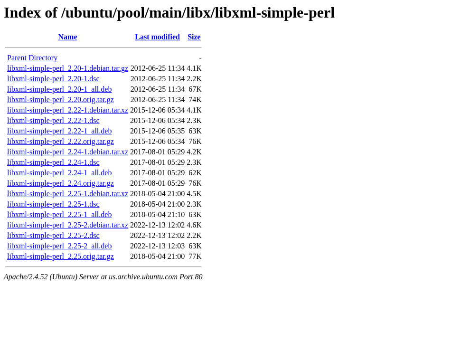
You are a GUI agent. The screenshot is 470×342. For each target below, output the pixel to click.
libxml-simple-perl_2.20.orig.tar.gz (60, 99)
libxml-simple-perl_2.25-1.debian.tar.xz (67, 194)
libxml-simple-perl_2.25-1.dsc (53, 204)
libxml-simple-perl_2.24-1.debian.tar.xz (67, 152)
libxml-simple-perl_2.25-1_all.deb (59, 214)
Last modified (157, 37)
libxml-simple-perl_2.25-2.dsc (53, 235)
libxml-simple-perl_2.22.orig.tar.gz (60, 141)
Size (194, 37)
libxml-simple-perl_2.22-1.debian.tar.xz (67, 110)
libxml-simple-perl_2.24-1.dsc (53, 162)
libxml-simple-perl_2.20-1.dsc (53, 79)
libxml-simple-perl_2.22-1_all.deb (59, 131)
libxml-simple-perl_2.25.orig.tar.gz (60, 256)
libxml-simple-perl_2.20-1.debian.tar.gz (67, 68)
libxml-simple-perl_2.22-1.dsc (53, 120)
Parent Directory (32, 58)
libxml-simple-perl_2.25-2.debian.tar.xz (67, 225)
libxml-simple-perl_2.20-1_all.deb (59, 89)
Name (67, 37)
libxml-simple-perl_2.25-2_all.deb (59, 246)
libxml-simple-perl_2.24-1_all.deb (59, 173)
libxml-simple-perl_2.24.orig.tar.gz (60, 183)
